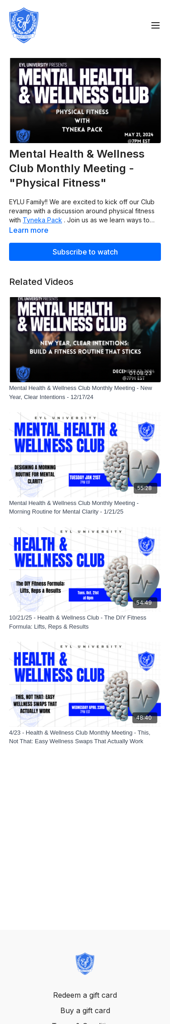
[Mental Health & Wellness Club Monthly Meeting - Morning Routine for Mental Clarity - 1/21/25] (85, 507)
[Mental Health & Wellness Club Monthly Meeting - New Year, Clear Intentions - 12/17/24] (85, 392)
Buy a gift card (85, 1010)
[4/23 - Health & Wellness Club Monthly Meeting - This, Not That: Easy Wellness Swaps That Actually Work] (85, 737)
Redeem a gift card (85, 995)
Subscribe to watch (85, 251)
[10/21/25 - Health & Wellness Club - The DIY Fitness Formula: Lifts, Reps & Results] (85, 622)
